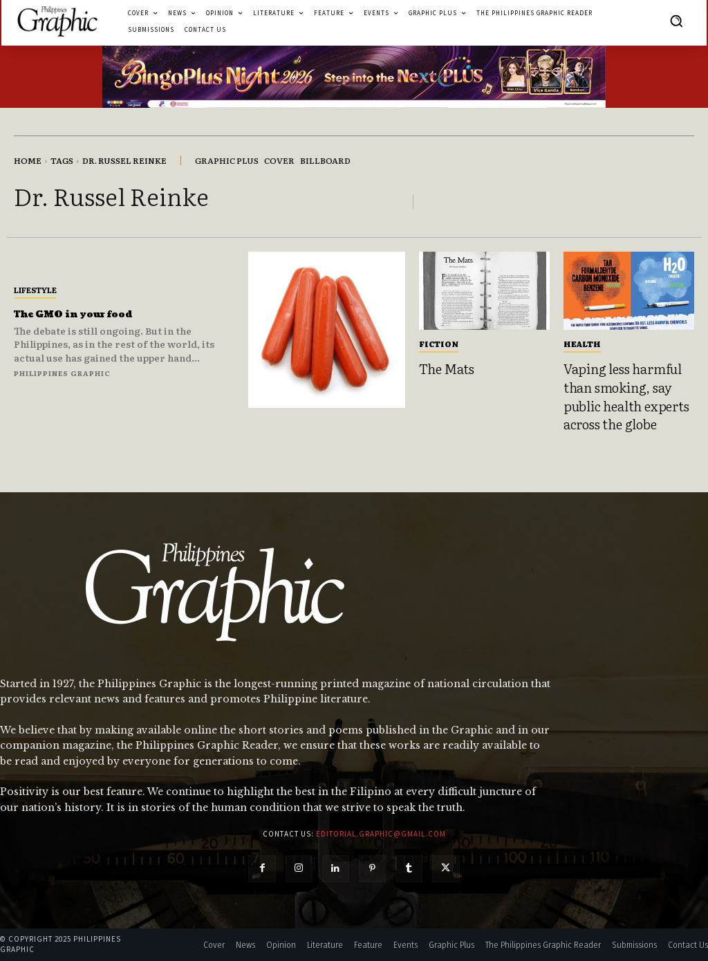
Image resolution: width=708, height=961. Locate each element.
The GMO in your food (87, 313)
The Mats (446, 368)
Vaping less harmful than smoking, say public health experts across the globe (626, 396)
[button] (676, 20)
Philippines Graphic (62, 373)
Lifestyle (35, 289)
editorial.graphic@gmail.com (381, 834)
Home (27, 160)
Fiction (438, 343)
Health (582, 343)
